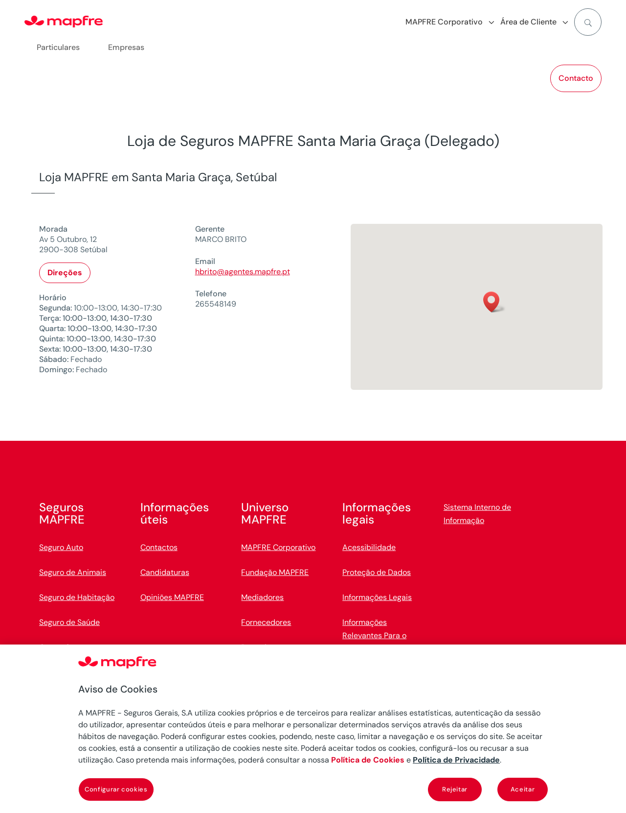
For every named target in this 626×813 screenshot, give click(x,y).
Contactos (159, 547)
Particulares (58, 47)
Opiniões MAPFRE (172, 597)
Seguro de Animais (72, 572)
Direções (64, 272)
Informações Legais (377, 597)
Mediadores (262, 597)
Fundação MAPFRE (275, 572)
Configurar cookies (116, 789)
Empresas (126, 47)
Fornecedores (266, 622)
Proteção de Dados (376, 572)
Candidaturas (164, 572)
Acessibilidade (369, 547)
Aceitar (523, 789)
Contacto (576, 78)
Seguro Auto (61, 547)
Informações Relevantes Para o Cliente (374, 635)
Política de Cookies (367, 760)
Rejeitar (455, 789)
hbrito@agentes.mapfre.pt (242, 271)
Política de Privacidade (456, 760)
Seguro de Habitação (76, 597)
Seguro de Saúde (69, 622)
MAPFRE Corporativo (278, 547)
